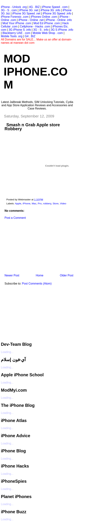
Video (63, 203)
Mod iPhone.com (36, 71)
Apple (18, 203)
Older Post (66, 275)
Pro (40, 203)
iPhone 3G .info (50, 10)
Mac (34, 203)
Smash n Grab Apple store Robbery (32, 126)
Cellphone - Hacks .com (35, 26)
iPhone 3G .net (28, 10)
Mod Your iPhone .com (16, 23)
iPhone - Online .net (31, 19)
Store (56, 203)
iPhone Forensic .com (14, 16)
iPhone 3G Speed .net (26, 13)
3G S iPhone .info (62, 29)
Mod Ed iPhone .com (46, 23)
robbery (47, 203)
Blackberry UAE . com (16, 33)
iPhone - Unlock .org (14, 6)
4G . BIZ (34, 6)
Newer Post (12, 275)
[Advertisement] (28, 247)
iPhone (26, 203)
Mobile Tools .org (11, 36)
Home (39, 275)
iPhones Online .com (44, 16)
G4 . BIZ (30, 36)
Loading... (7, 352)
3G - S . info (41, 29)
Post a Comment (15, 217)
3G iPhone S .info (20, 29)
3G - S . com (9, 10)
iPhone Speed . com (55, 6)
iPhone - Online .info (59, 19)
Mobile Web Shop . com (48, 33)
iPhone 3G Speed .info (57, 13)
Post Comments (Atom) (37, 283)
